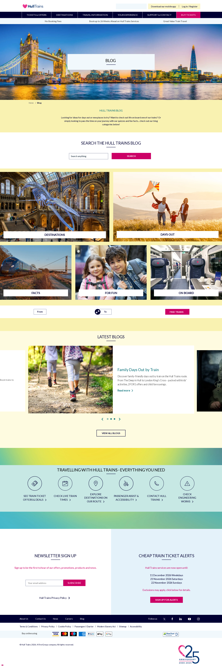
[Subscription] (44, 583)
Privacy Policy (48, 626)
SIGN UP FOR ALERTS (166, 599)
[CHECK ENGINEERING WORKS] (187, 490)
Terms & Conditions (29, 626)
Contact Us (40, 618)
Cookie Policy (64, 626)
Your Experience (128, 14)
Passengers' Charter (84, 626)
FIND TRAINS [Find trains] (177, 312)
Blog (82, 618)
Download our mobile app (163, 6)
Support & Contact (159, 14)
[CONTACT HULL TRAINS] (157, 490)
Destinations (64, 14)
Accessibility (136, 626)
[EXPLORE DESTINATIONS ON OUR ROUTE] (96, 490)
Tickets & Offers (36, 14)
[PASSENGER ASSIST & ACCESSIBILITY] (126, 490)
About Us (24, 618)
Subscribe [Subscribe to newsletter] (74, 582)
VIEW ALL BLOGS (111, 433)
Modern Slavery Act (106, 626)
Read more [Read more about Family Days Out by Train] (125, 390)
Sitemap (123, 626)
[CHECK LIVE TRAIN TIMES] (65, 490)
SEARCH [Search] (131, 156)
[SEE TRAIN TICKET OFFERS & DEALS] (35, 490)
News (55, 618)
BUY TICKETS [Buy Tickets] (188, 14)
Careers (69, 618)
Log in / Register (189, 6)
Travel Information (95, 14)
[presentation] (102, 419)
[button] (107, 419)
